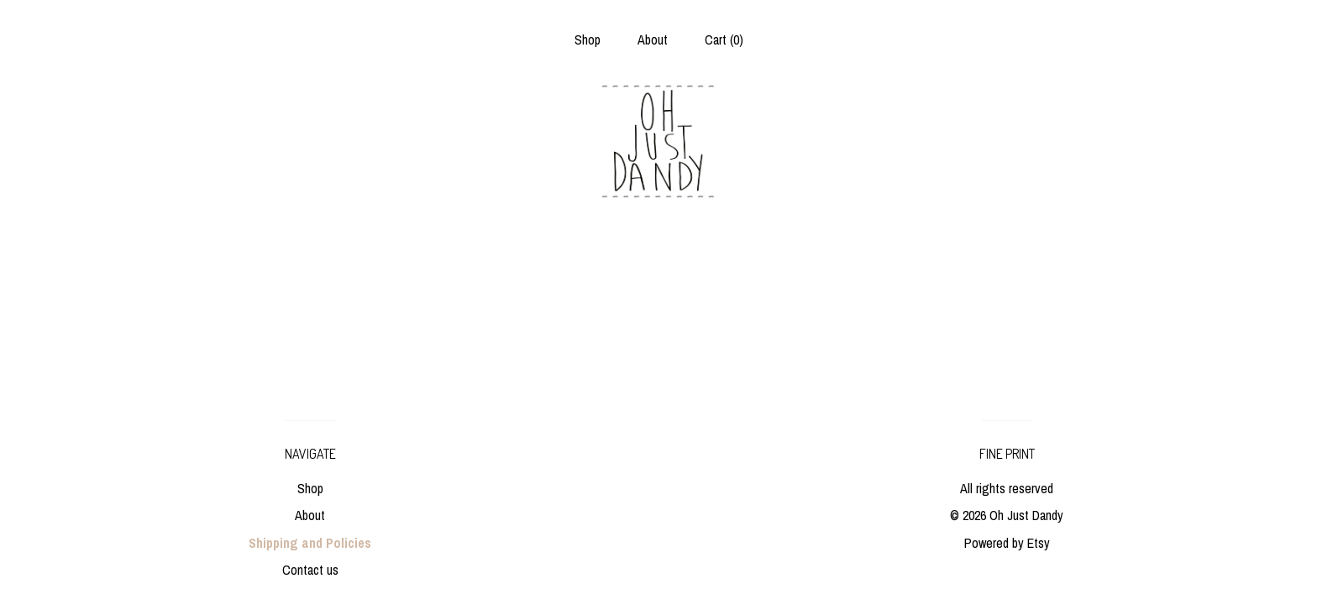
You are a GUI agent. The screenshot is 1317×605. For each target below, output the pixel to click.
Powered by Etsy (1007, 543)
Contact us (310, 569)
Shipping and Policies (310, 543)
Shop (588, 39)
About (653, 39)
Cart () (724, 39)
